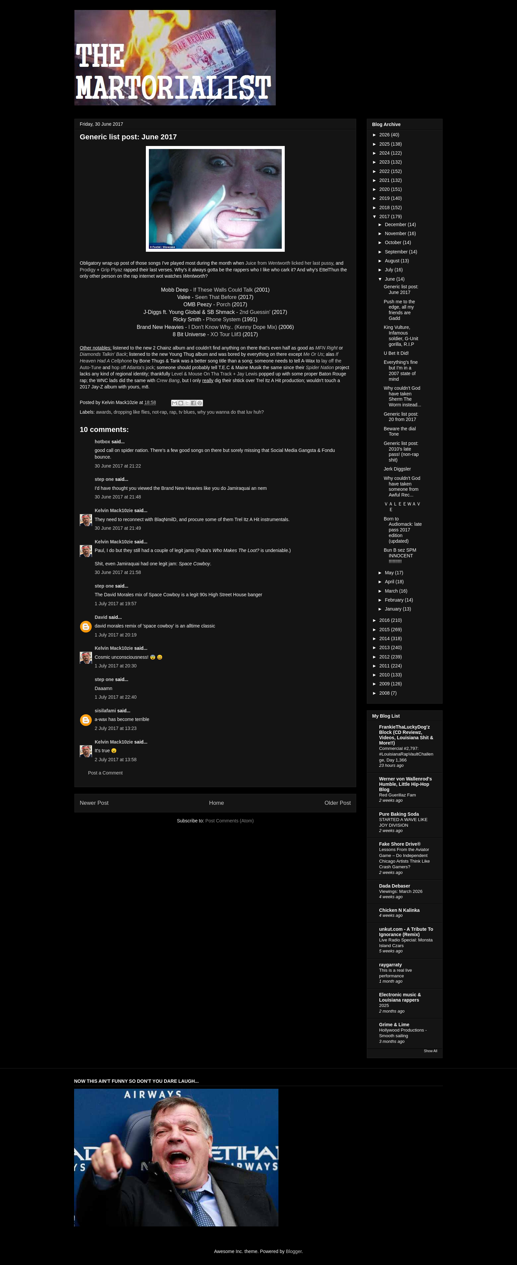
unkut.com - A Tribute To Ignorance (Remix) (406, 931)
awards (103, 412)
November (396, 233)
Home (216, 803)
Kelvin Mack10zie (114, 510)
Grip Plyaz (111, 269)
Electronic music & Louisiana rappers (400, 997)
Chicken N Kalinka (399, 910)
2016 (385, 620)
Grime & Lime (394, 1024)
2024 (385, 153)
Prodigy (87, 269)
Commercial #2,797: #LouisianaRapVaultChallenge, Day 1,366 (406, 754)
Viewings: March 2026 (401, 891)
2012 (385, 656)
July (389, 269)
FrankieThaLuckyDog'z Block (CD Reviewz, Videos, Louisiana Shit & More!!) (406, 735)
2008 (385, 693)
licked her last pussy (312, 263)
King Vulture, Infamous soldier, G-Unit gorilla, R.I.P (401, 336)
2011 (385, 665)
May (390, 572)
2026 (385, 134)
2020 (385, 189)
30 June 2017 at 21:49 (118, 528)
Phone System (223, 319)
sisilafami (105, 710)
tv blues (187, 412)
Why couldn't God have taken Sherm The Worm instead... (402, 396)
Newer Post (94, 803)
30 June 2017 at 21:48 (118, 496)
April (390, 581)
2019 (385, 198)
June (390, 279)
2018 (385, 207)
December (396, 224)
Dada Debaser (394, 886)
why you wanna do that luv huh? (230, 412)
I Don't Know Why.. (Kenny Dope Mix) (232, 327)
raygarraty (390, 964)
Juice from (267, 263)
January (394, 609)
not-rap (159, 412)
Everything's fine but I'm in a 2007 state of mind (401, 370)
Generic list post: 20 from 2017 (401, 416)
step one (104, 479)
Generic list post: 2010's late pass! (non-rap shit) (401, 452)
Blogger (293, 1251)
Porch (224, 304)
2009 (385, 683)
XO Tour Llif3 (225, 334)
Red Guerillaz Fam (397, 794)
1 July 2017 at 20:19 (116, 634)
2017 (385, 216)
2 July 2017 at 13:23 (116, 728)
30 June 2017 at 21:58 (118, 572)
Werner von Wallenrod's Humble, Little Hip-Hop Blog (405, 784)
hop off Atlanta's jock (133, 367)
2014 (385, 638)
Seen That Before (216, 297)
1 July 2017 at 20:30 (116, 665)
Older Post (338, 803)
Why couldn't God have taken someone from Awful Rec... (402, 486)
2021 (385, 180)
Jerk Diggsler (397, 469)
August (392, 260)
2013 (385, 647)
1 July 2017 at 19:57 (116, 603)
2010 (385, 674)
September (397, 251)
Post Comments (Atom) (229, 820)
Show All (430, 1051)
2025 (385, 144)
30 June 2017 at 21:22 (118, 466)
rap (172, 412)
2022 (385, 171)
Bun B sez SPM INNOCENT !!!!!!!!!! (400, 555)
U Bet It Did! (396, 353)
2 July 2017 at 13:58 (116, 759)
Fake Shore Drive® (400, 844)
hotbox (102, 441)
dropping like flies (132, 412)
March (392, 591)
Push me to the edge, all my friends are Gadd (399, 310)
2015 (385, 629)
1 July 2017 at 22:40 (116, 697)
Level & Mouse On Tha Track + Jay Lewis (214, 373)
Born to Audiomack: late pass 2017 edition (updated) (403, 530)
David (101, 617)
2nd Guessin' (255, 312)
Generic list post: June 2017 (401, 289)
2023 (385, 162)
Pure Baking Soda (399, 814)
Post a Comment (105, 772)
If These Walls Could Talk (223, 290)
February (395, 600)
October (394, 242)
